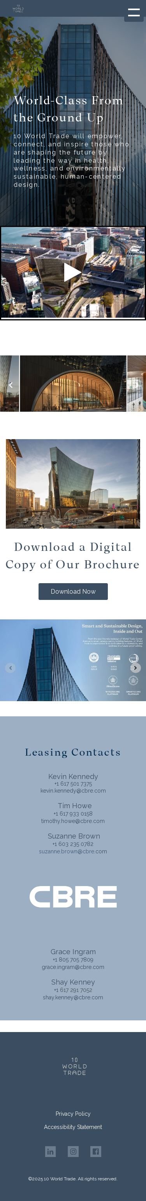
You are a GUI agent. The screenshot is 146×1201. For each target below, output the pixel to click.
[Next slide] (135, 668)
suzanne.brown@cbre (66, 851)
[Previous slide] (10, 668)
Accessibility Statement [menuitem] (73, 1127)
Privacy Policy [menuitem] (73, 1114)
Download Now (73, 591)
